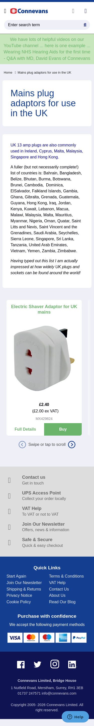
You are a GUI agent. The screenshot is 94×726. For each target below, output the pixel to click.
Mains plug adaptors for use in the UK (43, 72)
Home (8, 72)
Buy (63, 429)
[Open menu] (5, 11)
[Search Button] (85, 24)
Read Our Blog (62, 602)
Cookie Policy (19, 602)
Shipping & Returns (24, 589)
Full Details (25, 429)
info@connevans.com (59, 693)
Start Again (16, 576)
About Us (57, 595)
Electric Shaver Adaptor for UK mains (44, 309)
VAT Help (57, 583)
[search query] (47, 25)
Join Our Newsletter (24, 583)
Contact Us (59, 589)
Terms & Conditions (66, 576)
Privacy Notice (19, 595)
